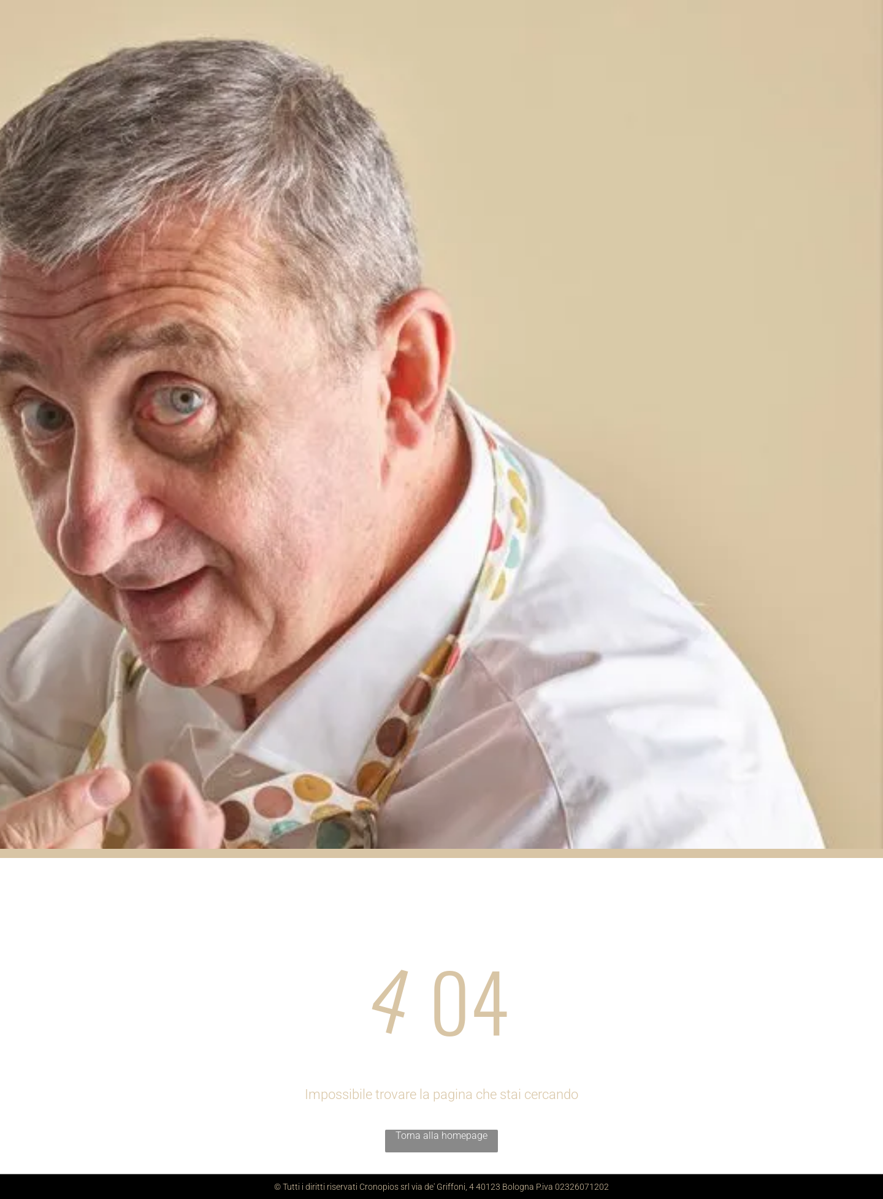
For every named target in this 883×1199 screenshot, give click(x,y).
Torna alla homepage (441, 1135)
